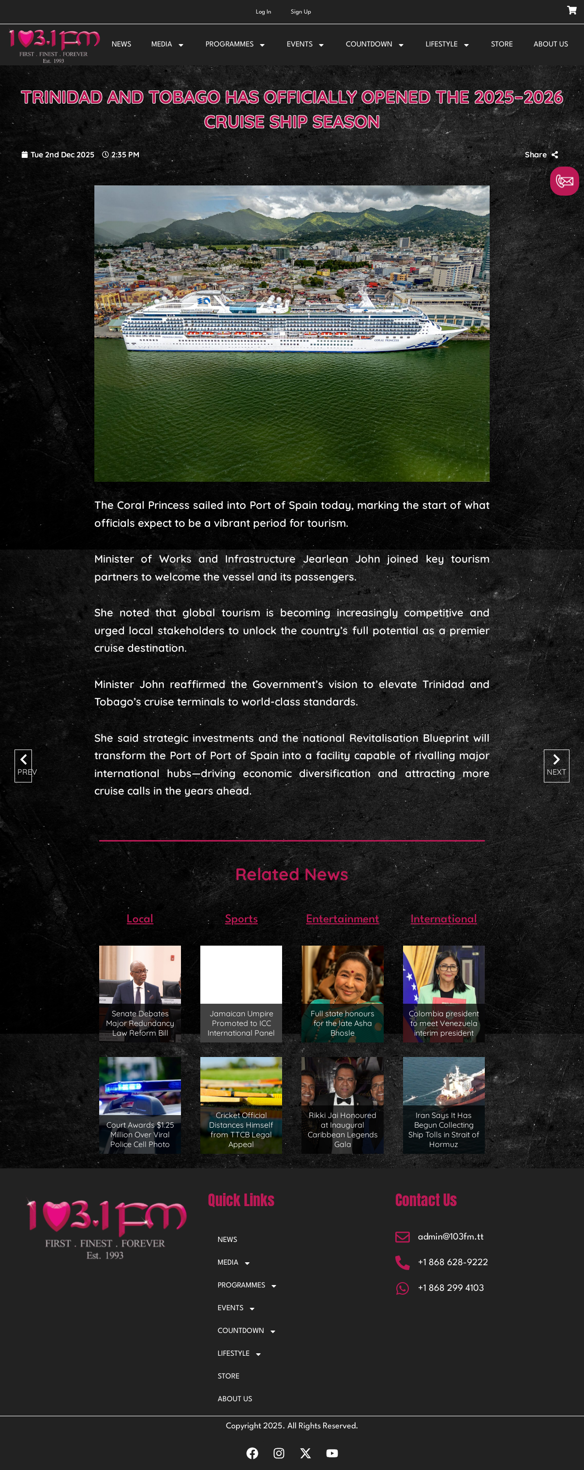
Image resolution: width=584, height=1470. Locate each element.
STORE (502, 44)
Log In (263, 12)
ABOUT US (551, 44)
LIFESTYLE (448, 45)
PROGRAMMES (236, 45)
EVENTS (306, 45)
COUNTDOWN (375, 45)
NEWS (121, 44)
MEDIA (168, 45)
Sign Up (301, 12)
